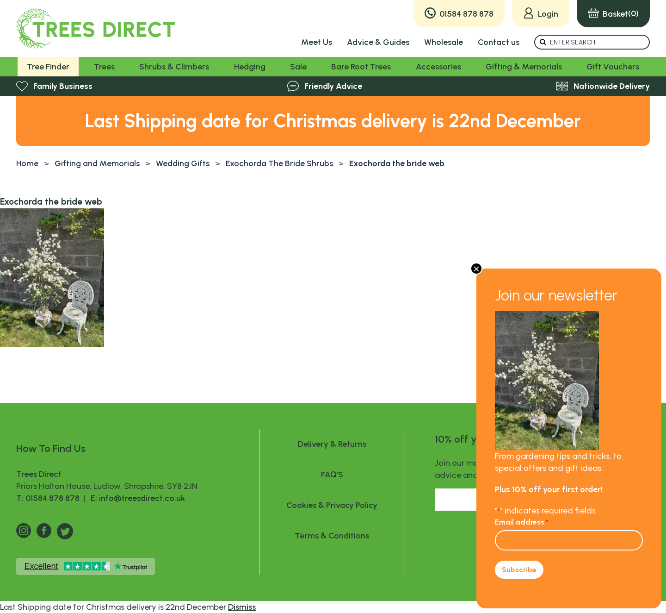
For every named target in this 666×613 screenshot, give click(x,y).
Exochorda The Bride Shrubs (279, 163)
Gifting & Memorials (524, 67)
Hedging (249, 67)
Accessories (438, 67)
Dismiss (242, 607)
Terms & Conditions (332, 536)
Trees (104, 67)
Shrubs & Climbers (174, 67)
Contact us (498, 42)
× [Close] (476, 269)
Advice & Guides (378, 42)
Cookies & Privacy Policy (331, 505)
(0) (613, 13)
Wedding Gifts (183, 163)
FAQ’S (332, 474)
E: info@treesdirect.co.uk (136, 498)
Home (27, 163)
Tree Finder (48, 67)
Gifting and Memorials (97, 163)
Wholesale (443, 42)
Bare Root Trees (361, 67)
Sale (298, 67)
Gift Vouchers (612, 67)
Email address (522, 522)
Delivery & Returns (332, 444)
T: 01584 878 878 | (51, 498)
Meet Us (316, 42)
